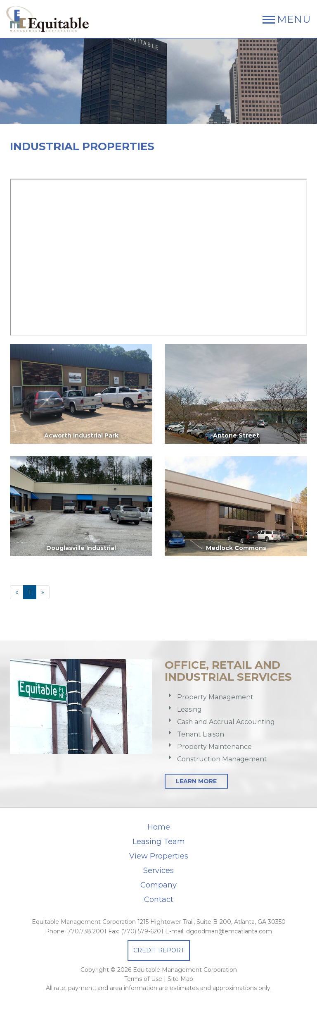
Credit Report (158, 950)
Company (158, 885)
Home (158, 827)
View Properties (158, 856)
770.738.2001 (86, 931)
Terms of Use (143, 979)
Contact (158, 899)
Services (158, 870)
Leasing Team (158, 841)
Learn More (196, 781)
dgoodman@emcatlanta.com (229, 931)
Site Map (180, 979)
